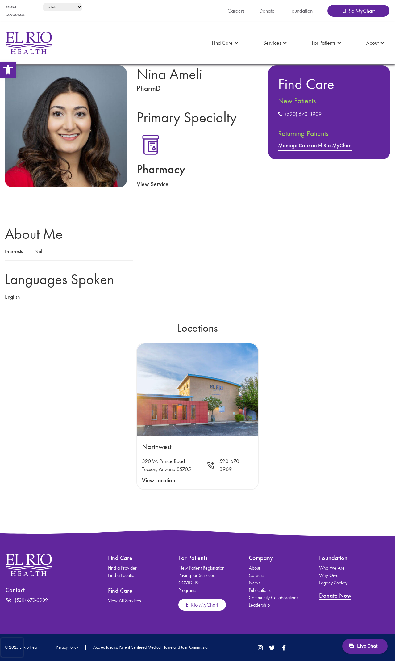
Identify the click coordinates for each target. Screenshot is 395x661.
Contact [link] (15, 590)
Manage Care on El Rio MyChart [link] (315, 145)
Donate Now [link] (335, 595)
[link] (8, 70)
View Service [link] (152, 184)
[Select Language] (62, 7)
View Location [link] (158, 480)
